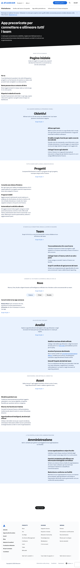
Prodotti (20, 3)
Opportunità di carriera (9, 533)
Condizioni (53, 563)
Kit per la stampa (7, 548)
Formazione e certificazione (67, 531)
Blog (4, 539)
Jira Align (24, 534)
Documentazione (64, 534)
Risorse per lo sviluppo (65, 538)
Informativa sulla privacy (43, 563)
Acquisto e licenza (45, 531)
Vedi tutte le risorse (65, 555)
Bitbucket (24, 550)
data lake (62, 345)
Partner (62, 528)
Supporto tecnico (45, 528)
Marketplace (44, 541)
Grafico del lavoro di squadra (21, 8)
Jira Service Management (28, 538)
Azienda (5, 529)
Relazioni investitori (8, 542)
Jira (23, 531)
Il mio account (44, 544)
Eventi (5, 536)
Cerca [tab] (31, 295)
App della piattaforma (38, 8)
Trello (23, 547)
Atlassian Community (46, 534)
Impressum (61, 563)
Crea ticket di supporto (47, 555)
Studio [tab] (49, 295)
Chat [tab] (39, 295)
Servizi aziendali (64, 541)
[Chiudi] (77, 13)
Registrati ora (13, 15)
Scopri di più (39, 121)
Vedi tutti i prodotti (27, 555)
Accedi (76, 3)
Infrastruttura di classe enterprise (58, 8)
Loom (23, 544)
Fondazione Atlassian (9, 545)
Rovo (23, 528)
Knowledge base (45, 538)
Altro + (28, 3)
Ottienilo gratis (60, 3)
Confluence (25, 541)
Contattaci (6, 551)
